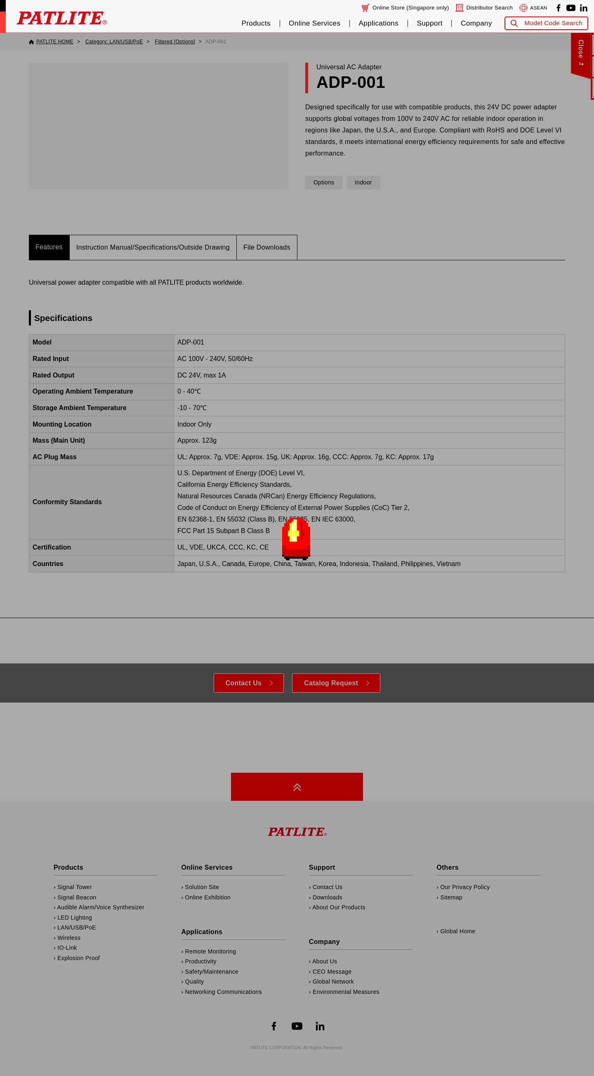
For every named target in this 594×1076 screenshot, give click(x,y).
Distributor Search (489, 8)
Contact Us (244, 683)
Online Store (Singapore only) (410, 8)
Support (430, 23)
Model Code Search (553, 22)
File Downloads (266, 247)
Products (255, 23)
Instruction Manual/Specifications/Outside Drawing (153, 247)
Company (476, 23)
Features (49, 246)
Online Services (314, 23)
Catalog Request (331, 683)
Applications (379, 23)
